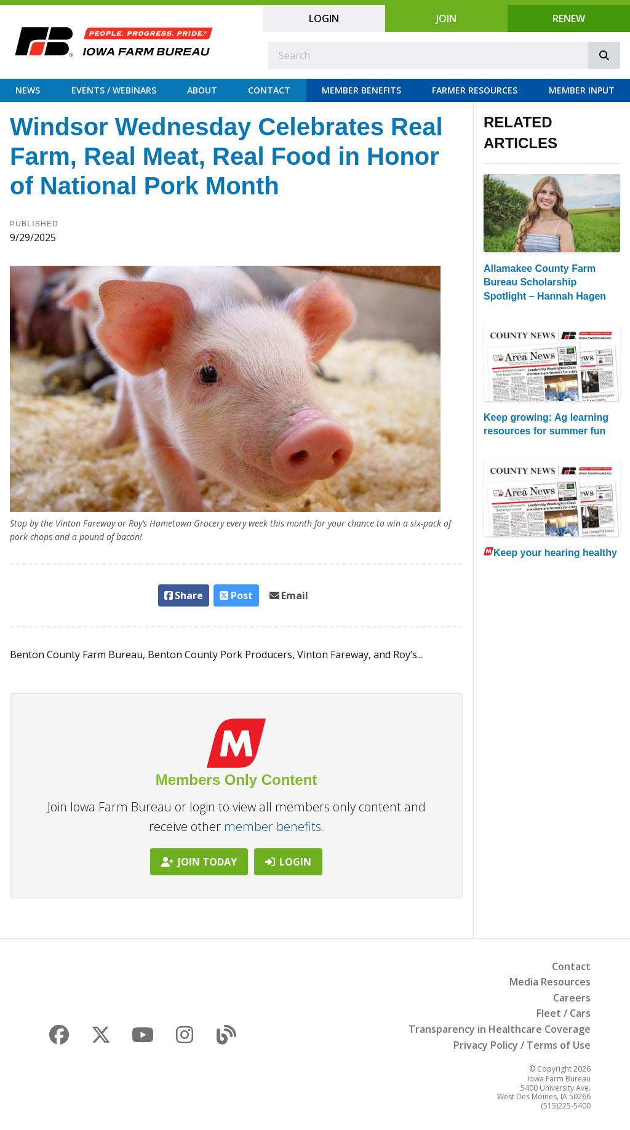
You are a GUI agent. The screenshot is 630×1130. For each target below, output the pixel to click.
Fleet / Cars (563, 1013)
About (202, 90)
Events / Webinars (113, 90)
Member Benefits (361, 90)
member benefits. (274, 826)
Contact (269, 90)
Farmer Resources (474, 90)
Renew (568, 18)
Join (446, 18)
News (27, 90)
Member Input (582, 90)
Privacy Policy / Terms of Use (522, 1045)
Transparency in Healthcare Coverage (500, 1029)
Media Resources (550, 982)
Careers (572, 998)
